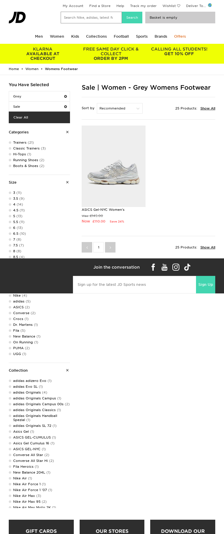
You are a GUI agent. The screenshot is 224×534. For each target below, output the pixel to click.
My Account (73, 6)
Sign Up (205, 284)
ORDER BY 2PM (111, 54)
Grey (40, 96)
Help (120, 6)
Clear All (20, 117)
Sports (142, 36)
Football (121, 36)
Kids (75, 36)
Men (39, 36)
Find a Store (100, 6)
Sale (40, 107)
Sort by (88, 108)
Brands (161, 36)
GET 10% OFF (179, 51)
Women (57, 36)
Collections (96, 36)
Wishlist (169, 6)
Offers (180, 36)
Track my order (143, 6)
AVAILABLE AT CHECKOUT (43, 54)
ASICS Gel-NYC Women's (103, 210)
